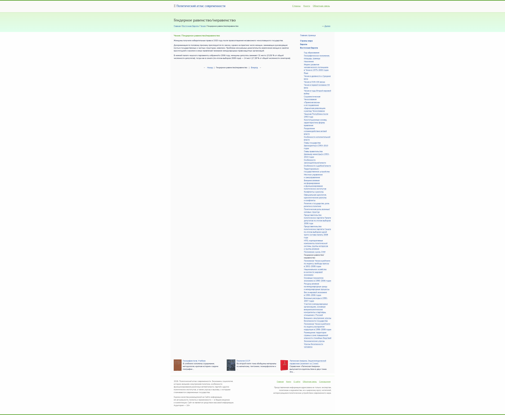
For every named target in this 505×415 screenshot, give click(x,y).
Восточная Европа (190, 26)
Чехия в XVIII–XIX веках (314, 82)
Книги (306, 5)
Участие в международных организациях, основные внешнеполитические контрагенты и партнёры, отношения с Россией (316, 309)
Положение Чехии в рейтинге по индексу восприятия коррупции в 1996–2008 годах (317, 327)
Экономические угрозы (314, 341)
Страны (296, 5)
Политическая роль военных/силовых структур (317, 210)
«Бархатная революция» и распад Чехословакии (315, 109)
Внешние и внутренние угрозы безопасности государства (317, 319)
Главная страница (308, 35)
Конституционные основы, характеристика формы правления (315, 123)
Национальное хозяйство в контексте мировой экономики (315, 272)
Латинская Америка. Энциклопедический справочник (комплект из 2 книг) (308, 362)
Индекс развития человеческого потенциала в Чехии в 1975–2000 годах (316, 67)
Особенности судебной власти (317, 166)
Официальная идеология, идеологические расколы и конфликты (315, 198)
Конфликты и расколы (314, 192)
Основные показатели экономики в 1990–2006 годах (317, 279)
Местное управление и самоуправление (313, 176)
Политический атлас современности (200, 6)
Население (309, 61)
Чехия (203, 26)
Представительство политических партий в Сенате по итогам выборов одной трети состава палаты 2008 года (317, 232)
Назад (210, 67)
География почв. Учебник (194, 361)
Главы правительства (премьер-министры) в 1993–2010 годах (317, 154)
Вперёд (254, 67)
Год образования (311, 52)
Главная (177, 26)
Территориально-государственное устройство (317, 170)
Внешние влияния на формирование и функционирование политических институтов (315, 184)
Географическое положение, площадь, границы (317, 57)
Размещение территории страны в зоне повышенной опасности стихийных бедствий (317, 335)
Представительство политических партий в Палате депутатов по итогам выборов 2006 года (317, 219)
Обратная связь (321, 5)
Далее (327, 26)
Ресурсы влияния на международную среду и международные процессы (316, 287)
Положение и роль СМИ (314, 252)
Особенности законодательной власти (315, 161)
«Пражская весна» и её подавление (312, 103)
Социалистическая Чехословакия (312, 98)
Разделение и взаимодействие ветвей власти (315, 131)
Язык (306, 73)
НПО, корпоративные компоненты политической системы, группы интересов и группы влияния (316, 244)
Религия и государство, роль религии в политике (316, 204)
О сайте (297, 381)
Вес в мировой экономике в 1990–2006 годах (315, 293)
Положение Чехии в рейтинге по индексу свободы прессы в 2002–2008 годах (317, 264)
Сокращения (325, 381)
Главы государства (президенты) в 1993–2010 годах (316, 146)
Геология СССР (243, 361)
